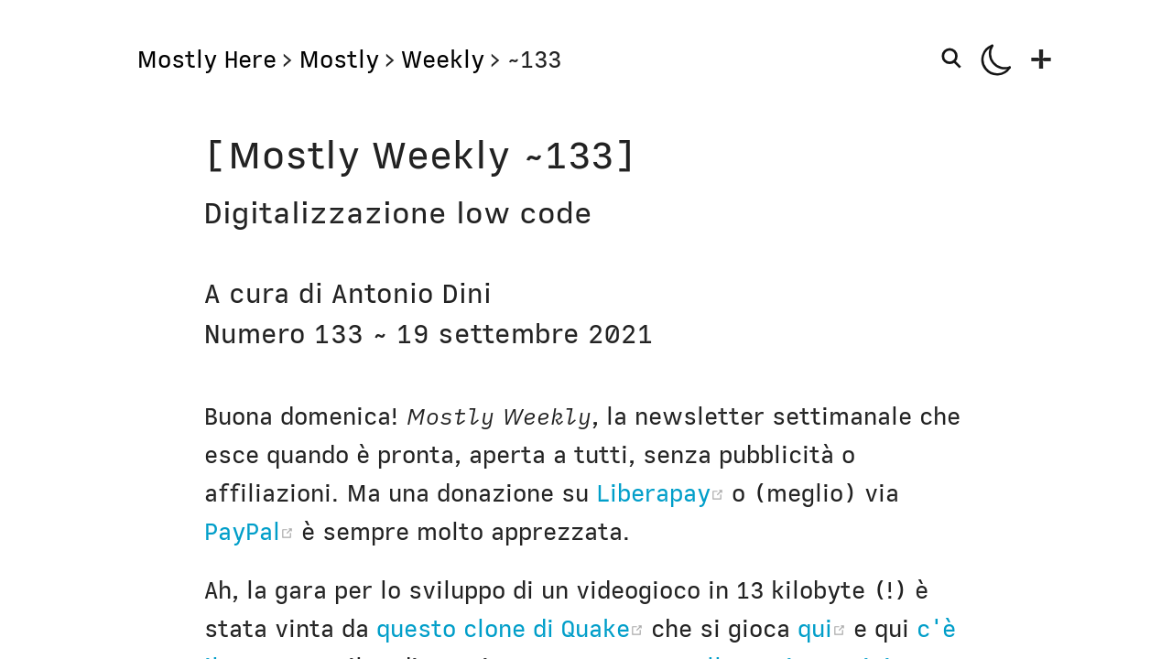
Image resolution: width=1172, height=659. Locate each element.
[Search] (955, 58)
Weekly (442, 59)
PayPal (252, 531)
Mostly (338, 59)
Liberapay (664, 493)
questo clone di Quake (513, 628)
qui (825, 628)
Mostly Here (206, 59)
